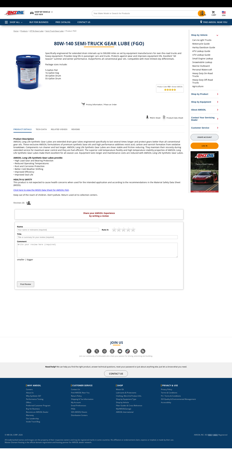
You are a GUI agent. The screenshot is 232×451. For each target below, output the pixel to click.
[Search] (132, 13)
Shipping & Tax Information (82, 402)
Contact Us (75, 392)
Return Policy (76, 398)
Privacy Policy (166, 392)
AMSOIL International (124, 414)
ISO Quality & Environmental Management (178, 402)
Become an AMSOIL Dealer (37, 414)
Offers (28, 405)
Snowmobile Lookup (202, 62)
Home (15, 31)
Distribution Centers (79, 418)
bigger (30, 262)
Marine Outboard (201, 65)
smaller (20, 262)
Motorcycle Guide (201, 43)
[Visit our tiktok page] (127, 355)
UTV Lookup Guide (201, 54)
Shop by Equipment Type (126, 402)
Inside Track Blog (33, 424)
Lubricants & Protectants (126, 395)
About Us (30, 395)
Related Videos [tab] (59, 129)
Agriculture (197, 86)
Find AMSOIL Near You (215, 22)
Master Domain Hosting (14, 445)
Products (24, 31)
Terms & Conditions (169, 395)
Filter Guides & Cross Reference (129, 408)
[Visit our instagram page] (104, 355)
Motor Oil (120, 392)
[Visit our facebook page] (89, 355)
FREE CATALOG (62, 22)
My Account (76, 405)
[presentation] (39, 274)
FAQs (73, 411)
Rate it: (105, 229)
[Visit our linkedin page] (135, 355)
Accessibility (166, 405)
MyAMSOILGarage (123, 411)
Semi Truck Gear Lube (54, 31)
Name (20, 226)
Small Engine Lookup (202, 58)
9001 (210, 437)
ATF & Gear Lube (37, 31)
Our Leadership (32, 421)
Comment (22, 241)
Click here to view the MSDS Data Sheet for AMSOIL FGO (41, 190)
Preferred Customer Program (38, 408)
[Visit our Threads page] (112, 355)
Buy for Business (33, 411)
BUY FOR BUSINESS (38, 22)
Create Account (204, 137)
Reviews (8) (22, 202)
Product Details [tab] (22, 129)
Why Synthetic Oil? (33, 398)
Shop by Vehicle (122, 405)
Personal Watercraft (202, 69)
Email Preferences (78, 408)
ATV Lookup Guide (201, 51)
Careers (29, 392)
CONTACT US (83, 22)
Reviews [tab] (75, 129)
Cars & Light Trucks (201, 40)
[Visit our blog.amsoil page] (143, 355)
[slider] (170, 89)
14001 (215, 437)
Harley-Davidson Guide (203, 47)
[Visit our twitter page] (96, 355)
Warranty (30, 418)
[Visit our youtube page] (119, 355)
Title (19, 234)
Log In (204, 146)
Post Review (25, 287)
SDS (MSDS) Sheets (79, 414)
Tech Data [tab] (41, 129)
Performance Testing (34, 402)
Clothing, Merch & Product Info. (129, 398)
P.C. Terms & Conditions (171, 398)
